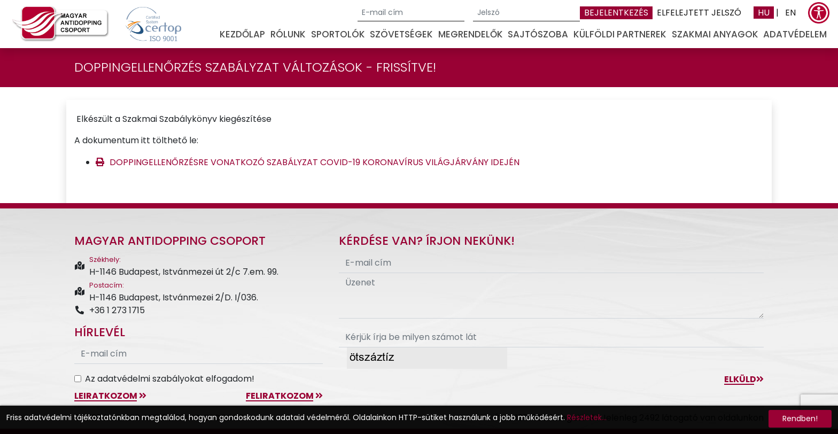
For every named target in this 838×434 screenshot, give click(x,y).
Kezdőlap (242, 34)
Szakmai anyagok (715, 34)
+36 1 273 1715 (109, 310)
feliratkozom (284, 396)
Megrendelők (470, 34)
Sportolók (338, 34)
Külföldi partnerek (619, 34)
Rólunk (288, 34)
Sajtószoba (538, 34)
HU (764, 12)
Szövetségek (401, 34)
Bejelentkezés (616, 12)
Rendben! (800, 418)
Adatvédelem (795, 34)
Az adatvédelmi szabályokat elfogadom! (169, 379)
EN (790, 12)
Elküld (744, 379)
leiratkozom (110, 396)
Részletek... (587, 417)
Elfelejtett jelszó (699, 12)
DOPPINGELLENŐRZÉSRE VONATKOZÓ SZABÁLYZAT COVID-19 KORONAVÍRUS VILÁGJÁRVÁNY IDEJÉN (314, 162)
